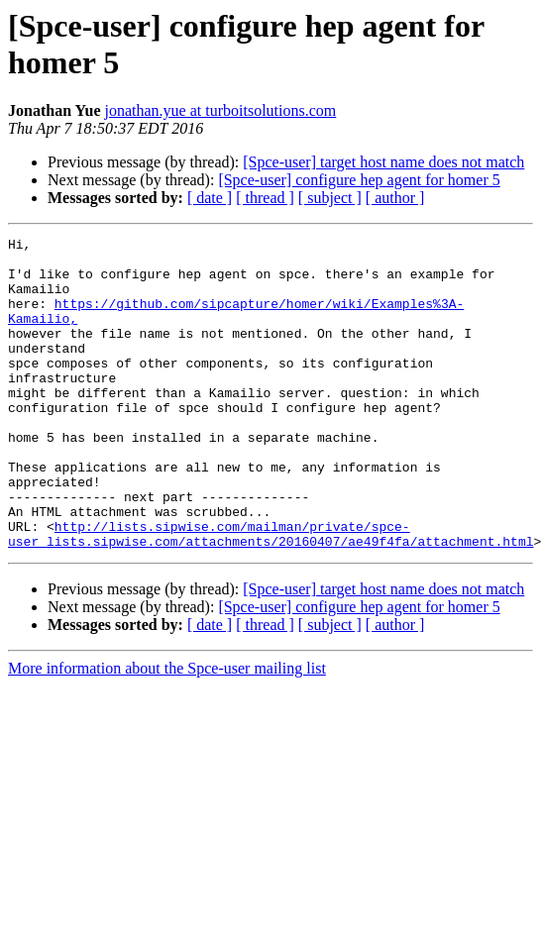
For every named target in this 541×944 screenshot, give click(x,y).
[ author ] (395, 197)
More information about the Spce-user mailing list (167, 730)
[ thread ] (265, 197)
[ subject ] (330, 197)
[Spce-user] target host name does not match (383, 162)
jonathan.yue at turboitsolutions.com (221, 110)
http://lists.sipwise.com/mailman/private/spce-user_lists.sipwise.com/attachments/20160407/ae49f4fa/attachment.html (270, 594)
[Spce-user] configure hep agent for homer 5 (358, 179)
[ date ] (209, 197)
